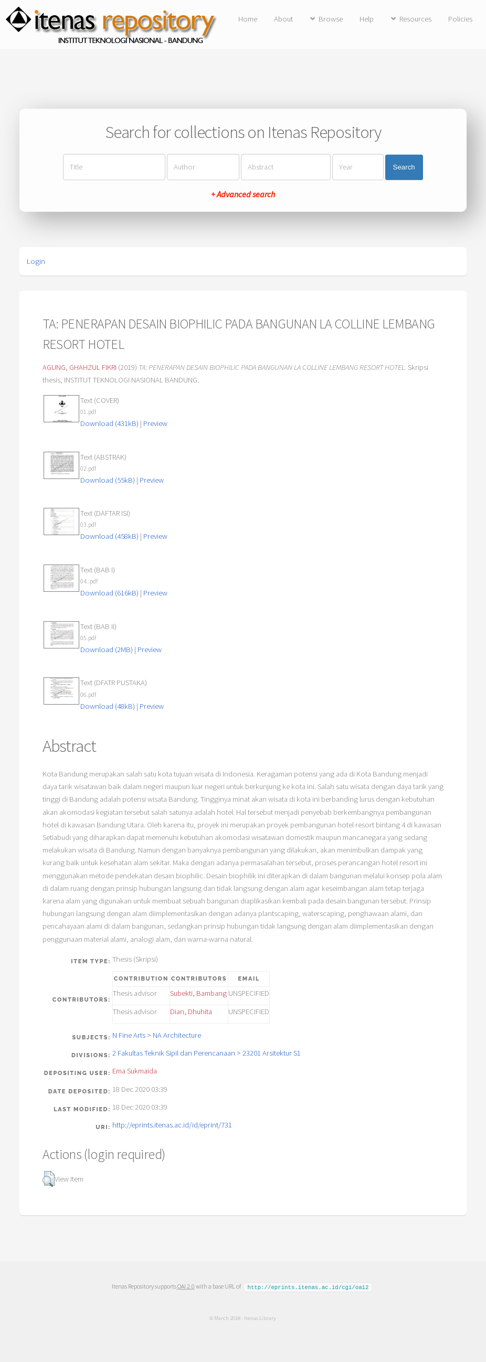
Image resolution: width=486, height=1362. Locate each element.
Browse (331, 19)
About (283, 19)
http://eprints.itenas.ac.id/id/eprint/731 (172, 1125)
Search (404, 167)
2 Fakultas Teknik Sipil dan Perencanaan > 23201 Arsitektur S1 (206, 1053)
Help (367, 19)
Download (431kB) (109, 423)
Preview (155, 423)
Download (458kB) (109, 536)
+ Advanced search (243, 194)
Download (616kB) (109, 593)
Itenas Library (260, 1317)
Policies (460, 19)
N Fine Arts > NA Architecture (156, 1035)
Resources (415, 19)
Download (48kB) (107, 706)
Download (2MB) (106, 649)
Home (247, 19)
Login (36, 261)
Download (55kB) (107, 480)
